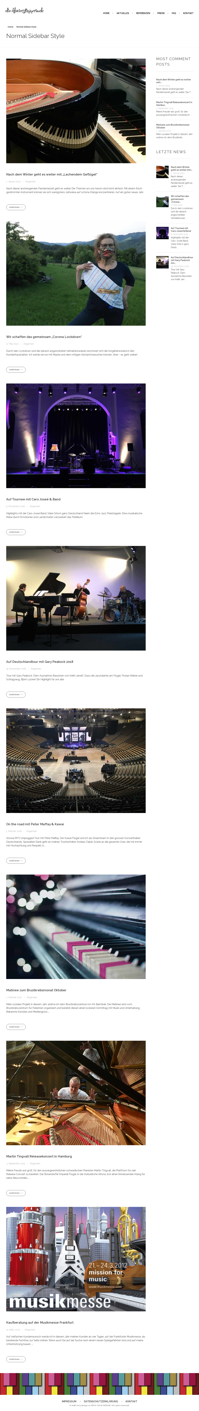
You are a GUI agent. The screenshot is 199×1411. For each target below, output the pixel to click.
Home (10, 27)
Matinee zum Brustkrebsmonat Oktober (36, 990)
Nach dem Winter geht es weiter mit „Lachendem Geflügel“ (51, 174)
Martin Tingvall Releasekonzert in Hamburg (39, 1156)
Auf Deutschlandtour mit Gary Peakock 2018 (39, 662)
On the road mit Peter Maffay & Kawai (35, 824)
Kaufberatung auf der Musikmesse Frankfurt (40, 1322)
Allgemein (30, 181)
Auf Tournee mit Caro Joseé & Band (33, 499)
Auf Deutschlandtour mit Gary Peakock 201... (182, 260)
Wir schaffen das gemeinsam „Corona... (180, 199)
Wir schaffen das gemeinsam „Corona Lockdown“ (44, 337)
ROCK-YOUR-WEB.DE (101, 1405)
